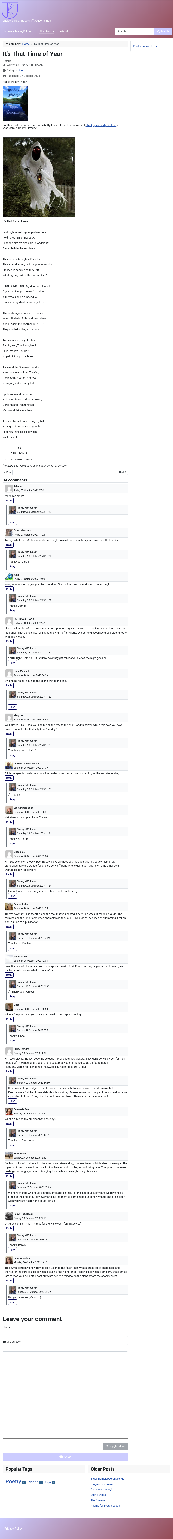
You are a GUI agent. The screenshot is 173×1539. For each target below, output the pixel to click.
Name (7, 1327)
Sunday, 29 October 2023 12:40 (30, 1113)
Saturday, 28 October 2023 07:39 (31, 767)
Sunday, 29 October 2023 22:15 (30, 1218)
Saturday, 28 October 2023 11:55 (31, 908)
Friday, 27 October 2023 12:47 (29, 623)
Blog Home (46, 31)
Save (65, 1457)
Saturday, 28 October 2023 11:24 (34, 833)
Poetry (13, 1481)
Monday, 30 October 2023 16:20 (30, 1262)
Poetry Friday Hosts (145, 46)
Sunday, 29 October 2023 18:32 (30, 1157)
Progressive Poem (102, 1484)
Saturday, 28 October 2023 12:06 (31, 960)
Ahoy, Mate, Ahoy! (101, 1489)
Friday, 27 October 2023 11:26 (29, 534)
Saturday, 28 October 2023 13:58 (31, 1009)
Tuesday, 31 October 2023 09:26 (34, 1187)
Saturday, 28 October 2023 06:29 (31, 675)
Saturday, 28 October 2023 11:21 (34, 556)
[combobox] (135, 31)
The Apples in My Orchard (101, 125)
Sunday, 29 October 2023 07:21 (33, 986)
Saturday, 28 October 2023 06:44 (31, 719)
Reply (9, 500)
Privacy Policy (13, 1528)
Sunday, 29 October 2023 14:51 (33, 1135)
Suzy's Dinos (98, 1494)
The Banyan (98, 1500)
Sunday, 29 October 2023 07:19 (33, 938)
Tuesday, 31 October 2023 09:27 (34, 1239)
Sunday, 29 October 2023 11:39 (30, 1053)
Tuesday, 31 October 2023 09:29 (34, 1292)
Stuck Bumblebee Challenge (107, 1478)
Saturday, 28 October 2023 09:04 (31, 856)
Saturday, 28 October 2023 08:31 (31, 812)
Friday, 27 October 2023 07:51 (29, 490)
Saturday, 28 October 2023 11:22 (34, 652)
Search (163, 31)
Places (33, 1482)
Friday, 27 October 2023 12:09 (29, 579)
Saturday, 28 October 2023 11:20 (34, 512)
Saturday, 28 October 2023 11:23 (34, 745)
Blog (21, 70)
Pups (48, 1482)
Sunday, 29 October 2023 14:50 (33, 1082)
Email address (12, 1341)
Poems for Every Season (105, 1505)
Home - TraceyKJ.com (18, 31)
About (64, 31)
